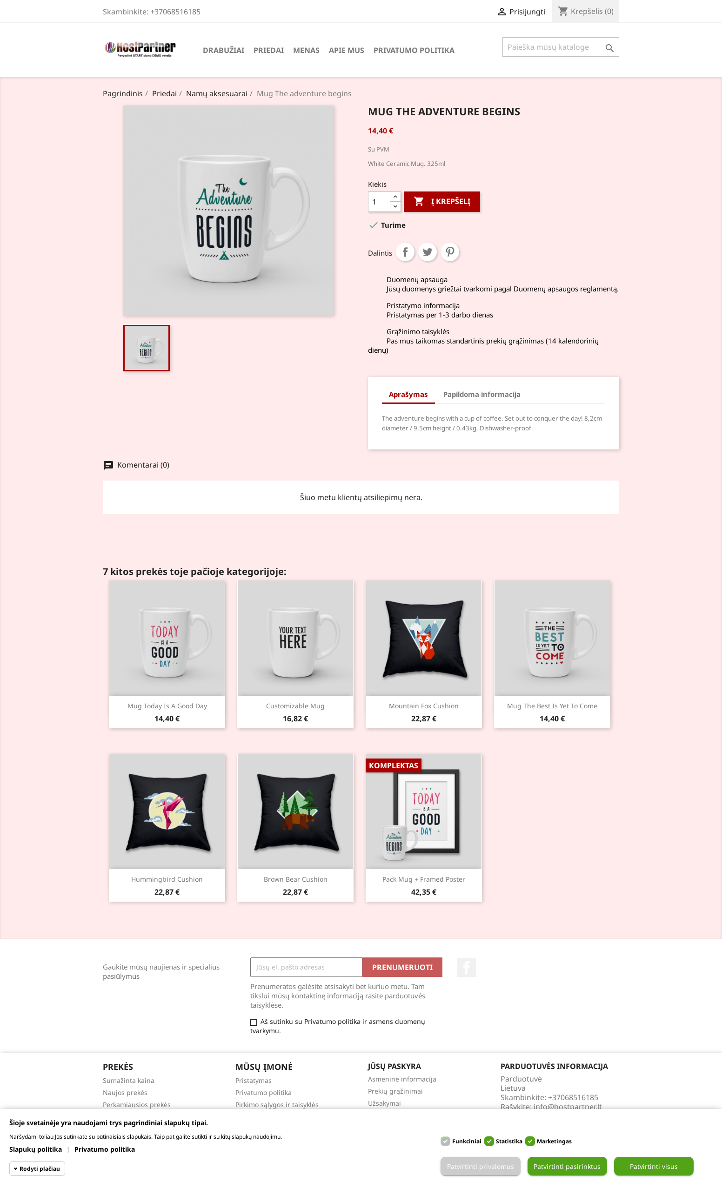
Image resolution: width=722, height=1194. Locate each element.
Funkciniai (466, 1141)
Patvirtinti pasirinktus (567, 1166)
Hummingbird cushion (167, 879)
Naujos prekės (125, 1092)
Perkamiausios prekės (137, 1104)
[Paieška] (560, 47)
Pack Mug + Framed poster (423, 879)
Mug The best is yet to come (552, 705)
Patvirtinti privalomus (480, 1166)
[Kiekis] (379, 201)
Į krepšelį (442, 202)
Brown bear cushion (296, 879)
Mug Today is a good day (167, 705)
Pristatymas (253, 1080)
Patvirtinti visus (654, 1166)
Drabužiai (223, 50)
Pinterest (450, 252)
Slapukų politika (35, 1149)
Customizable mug (295, 705)
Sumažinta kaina (128, 1080)
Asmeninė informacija (402, 1079)
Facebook (466, 967)
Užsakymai (384, 1103)
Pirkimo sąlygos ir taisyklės (277, 1104)
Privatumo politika (414, 50)
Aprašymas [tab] (408, 394)
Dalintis (405, 252)
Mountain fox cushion (424, 705)
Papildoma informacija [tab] (482, 394)
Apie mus (346, 50)
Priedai (269, 50)
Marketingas (554, 1141)
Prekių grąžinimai (395, 1091)
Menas (306, 50)
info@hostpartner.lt (568, 1107)
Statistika (509, 1141)
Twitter (427, 252)
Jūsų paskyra (394, 1066)
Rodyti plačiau (40, 1169)
